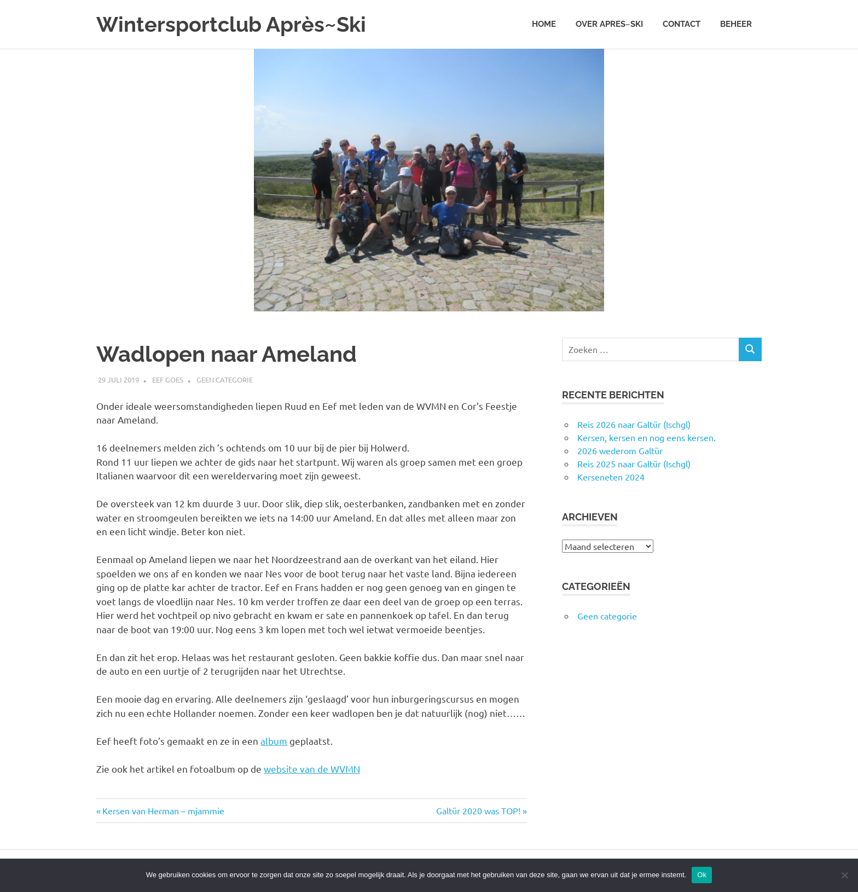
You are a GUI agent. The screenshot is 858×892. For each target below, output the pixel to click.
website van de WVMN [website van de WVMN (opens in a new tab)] (312, 768)
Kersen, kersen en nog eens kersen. (646, 437)
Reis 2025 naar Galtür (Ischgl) (634, 463)
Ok (701, 875)
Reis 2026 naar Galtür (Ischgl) (634, 424)
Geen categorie (224, 379)
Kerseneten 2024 (611, 476)
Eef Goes (167, 379)
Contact (681, 24)
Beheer (736, 24)
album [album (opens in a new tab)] (273, 740)
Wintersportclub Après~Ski (231, 24)
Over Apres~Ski (609, 24)
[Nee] (844, 875)
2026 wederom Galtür (620, 450)
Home (544, 24)
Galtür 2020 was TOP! (478, 810)
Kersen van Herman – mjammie (163, 810)
